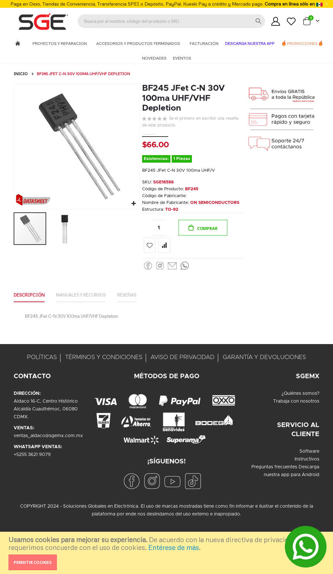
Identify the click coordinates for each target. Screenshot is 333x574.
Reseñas (138, 311)
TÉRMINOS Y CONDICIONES (103, 375)
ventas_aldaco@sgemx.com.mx (48, 453)
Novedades (154, 58)
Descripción (31, 311)
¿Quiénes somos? (300, 411)
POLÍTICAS (42, 375)
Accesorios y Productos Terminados (138, 43)
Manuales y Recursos (87, 311)
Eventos (182, 58)
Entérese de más (173, 547)
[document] (167, 553)
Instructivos (307, 476)
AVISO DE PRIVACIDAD (183, 375)
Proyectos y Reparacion (60, 43)
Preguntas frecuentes (274, 484)
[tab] (31, 312)
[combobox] (171, 21)
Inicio (21, 73)
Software (309, 469)
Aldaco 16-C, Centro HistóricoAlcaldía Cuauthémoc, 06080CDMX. (46, 427)
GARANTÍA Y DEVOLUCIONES (264, 375)
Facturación (204, 43)
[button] (133, 202)
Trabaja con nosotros (296, 419)
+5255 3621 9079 (32, 472)
